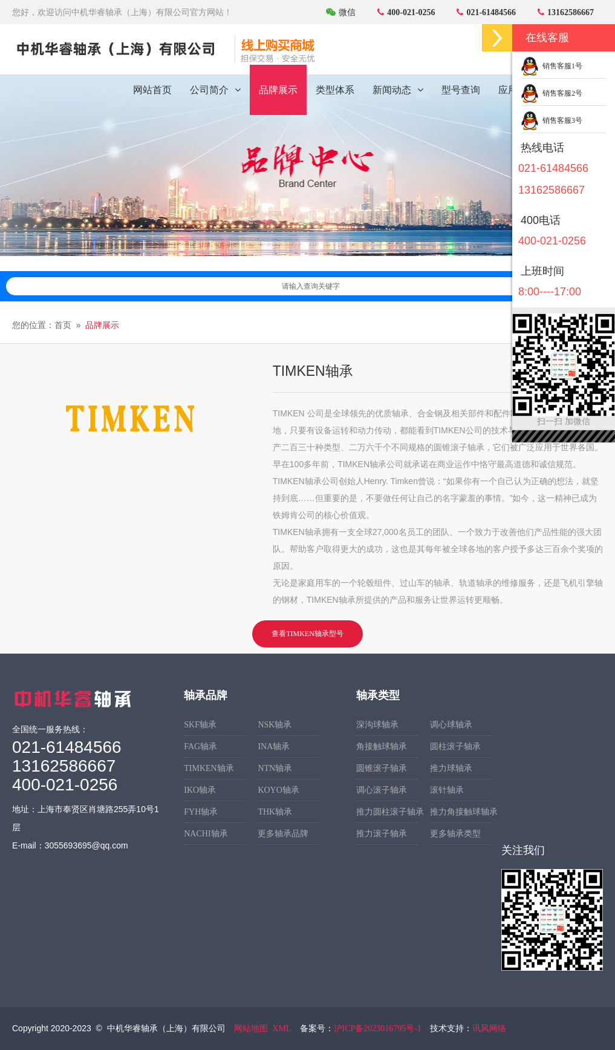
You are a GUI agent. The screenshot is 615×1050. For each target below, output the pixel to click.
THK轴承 (275, 811)
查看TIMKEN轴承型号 (307, 633)
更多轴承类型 (455, 833)
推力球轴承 (451, 768)
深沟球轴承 (377, 724)
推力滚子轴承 (381, 833)
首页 (62, 325)
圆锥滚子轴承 (381, 768)
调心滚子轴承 (381, 790)
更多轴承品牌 (283, 833)
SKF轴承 (200, 724)
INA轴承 (274, 746)
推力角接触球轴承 (461, 811)
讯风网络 (489, 1028)
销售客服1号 (551, 66)
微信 (341, 12)
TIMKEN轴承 (208, 768)
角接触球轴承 (381, 746)
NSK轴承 (274, 724)
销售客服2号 (551, 93)
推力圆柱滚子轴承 (387, 811)
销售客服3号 (551, 120)
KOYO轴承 (278, 790)
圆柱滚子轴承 (455, 746)
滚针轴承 (447, 790)
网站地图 (251, 1028)
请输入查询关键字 (439, 286)
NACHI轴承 (205, 833)
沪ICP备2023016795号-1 (377, 1028)
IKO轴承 (200, 790)
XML (281, 1028)
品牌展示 (102, 325)
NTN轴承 (275, 768)
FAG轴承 (200, 746)
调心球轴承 (451, 724)
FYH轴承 (201, 811)
